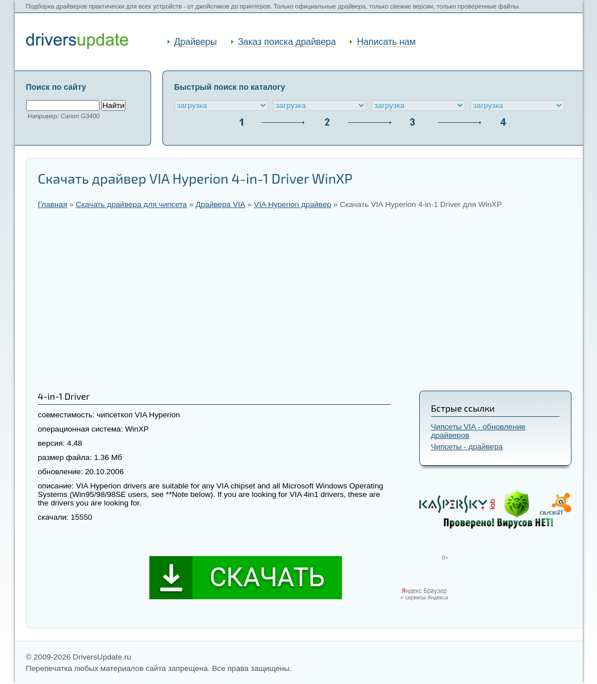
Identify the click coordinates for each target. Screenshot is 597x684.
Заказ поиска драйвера (287, 42)
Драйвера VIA (220, 204)
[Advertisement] (304, 299)
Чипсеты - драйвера (467, 446)
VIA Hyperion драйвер (292, 204)
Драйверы (195, 42)
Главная (53, 204)
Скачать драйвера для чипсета (131, 204)
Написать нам (386, 42)
